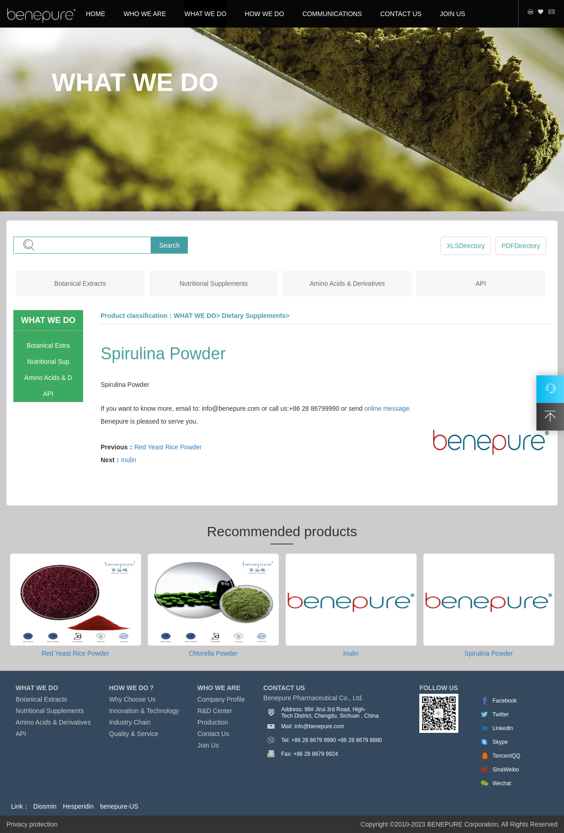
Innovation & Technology (144, 710)
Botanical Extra (48, 345)
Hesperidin (78, 806)
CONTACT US (401, 13)
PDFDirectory (521, 245)
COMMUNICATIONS (332, 13)
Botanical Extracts (80, 283)
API (481, 283)
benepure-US (119, 806)
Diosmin (45, 806)
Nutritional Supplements (214, 283)
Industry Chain (129, 722)
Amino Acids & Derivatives (347, 283)
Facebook (504, 700)
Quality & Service (133, 733)
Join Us (208, 745)
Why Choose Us (132, 699)
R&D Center (214, 710)
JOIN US (452, 13)
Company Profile (221, 699)
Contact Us (213, 733)
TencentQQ (506, 756)
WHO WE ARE (145, 13)
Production (212, 722)
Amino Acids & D (48, 377)
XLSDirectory (466, 245)
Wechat (501, 783)
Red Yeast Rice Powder (168, 447)
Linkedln (502, 728)
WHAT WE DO (205, 13)
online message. (387, 408)
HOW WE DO (264, 13)
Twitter (500, 714)
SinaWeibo (505, 769)
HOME (95, 13)
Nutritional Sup (48, 361)
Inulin (128, 460)
